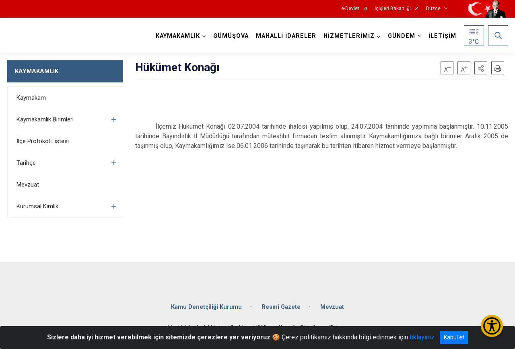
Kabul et (454, 337)
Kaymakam (31, 97)
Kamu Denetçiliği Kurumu (206, 307)
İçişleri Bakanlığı (393, 8)
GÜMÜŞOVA (231, 36)
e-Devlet (350, 8)
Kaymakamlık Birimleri (45, 119)
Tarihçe (26, 162)
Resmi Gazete (281, 307)
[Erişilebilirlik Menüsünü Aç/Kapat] (492, 326)
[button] (480, 68)
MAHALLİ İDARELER (286, 36)
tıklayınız (422, 337)
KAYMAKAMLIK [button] (178, 36)
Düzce (433, 8)
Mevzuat (27, 184)
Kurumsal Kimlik (37, 206)
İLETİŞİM (442, 36)
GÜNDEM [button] (401, 36)
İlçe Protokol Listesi (42, 141)
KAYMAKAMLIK (36, 71)
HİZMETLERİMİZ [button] (349, 36)
